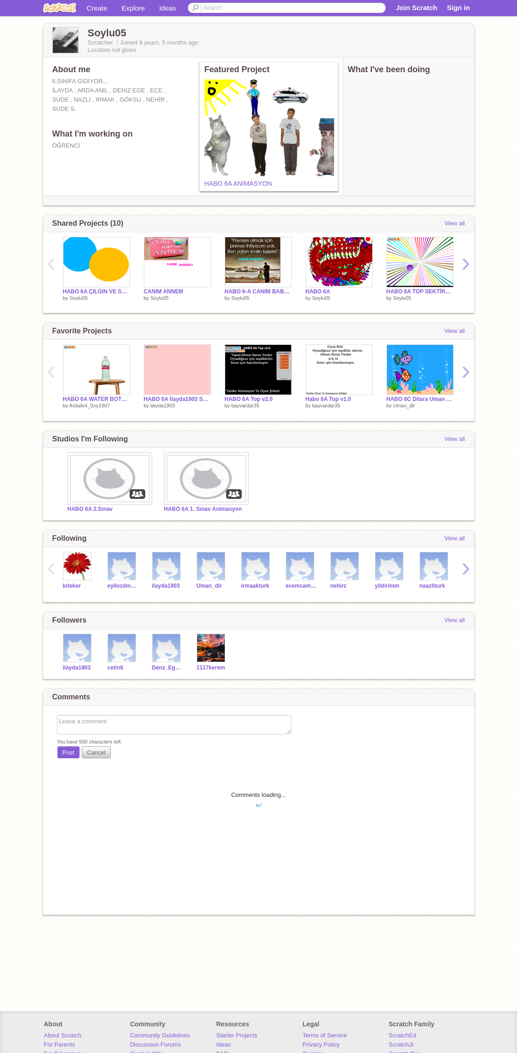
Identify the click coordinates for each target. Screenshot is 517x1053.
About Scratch (62, 1035)
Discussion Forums (155, 1044)
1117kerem (211, 667)
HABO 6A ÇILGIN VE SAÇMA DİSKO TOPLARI (96, 291)
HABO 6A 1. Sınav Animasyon (203, 509)
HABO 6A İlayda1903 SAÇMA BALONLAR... (177, 399)
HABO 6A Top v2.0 (249, 399)
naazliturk (432, 586)
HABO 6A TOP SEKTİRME (420, 291)
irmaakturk (255, 586)
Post (68, 752)
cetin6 (116, 667)
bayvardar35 (245, 405)
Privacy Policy (321, 1044)
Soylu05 (78, 298)
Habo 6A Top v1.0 (328, 399)
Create (97, 8)
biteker (72, 586)
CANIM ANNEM (163, 291)
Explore (133, 8)
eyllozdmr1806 (123, 586)
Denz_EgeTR (167, 667)
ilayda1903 (162, 405)
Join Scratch (416, 7)
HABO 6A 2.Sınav (90, 509)
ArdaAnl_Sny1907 (89, 405)
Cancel (96, 752)
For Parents (59, 1044)
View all (454, 223)
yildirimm (387, 586)
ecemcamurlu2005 (301, 586)
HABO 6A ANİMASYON (238, 183)
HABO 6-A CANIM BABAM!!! (258, 291)
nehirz (338, 586)
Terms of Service (324, 1035)
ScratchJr (401, 1044)
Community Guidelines (160, 1035)
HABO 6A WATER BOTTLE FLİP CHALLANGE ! (96, 399)
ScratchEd (402, 1035)
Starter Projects (237, 1035)
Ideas (167, 8)
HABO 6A (318, 291)
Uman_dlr (404, 405)
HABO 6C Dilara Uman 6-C (420, 399)
